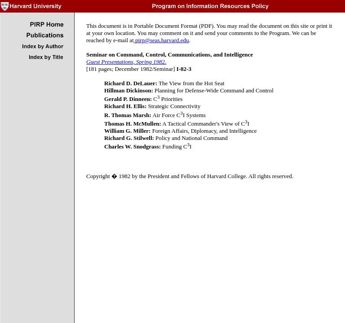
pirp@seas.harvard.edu (161, 40)
